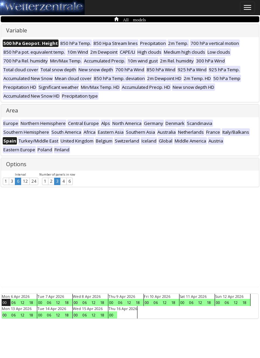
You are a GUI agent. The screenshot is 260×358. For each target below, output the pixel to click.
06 (14, 302)
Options (16, 164)
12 (25, 181)
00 (5, 302)
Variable (16, 30)
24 (33, 181)
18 (31, 302)
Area (12, 110)
